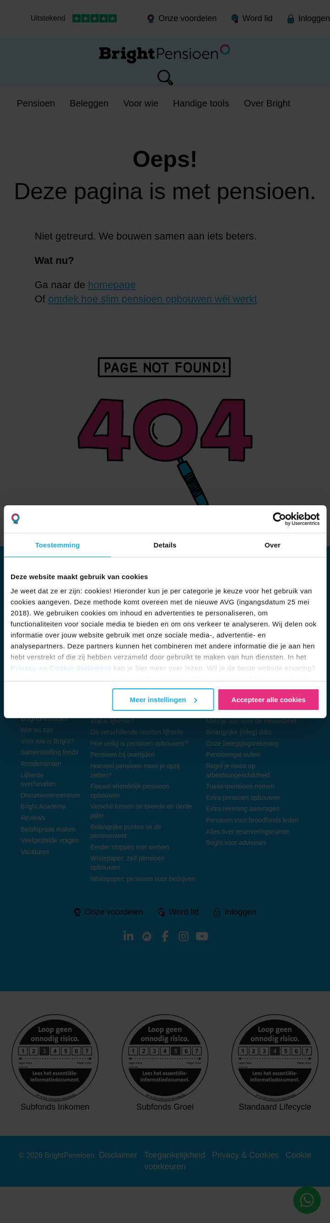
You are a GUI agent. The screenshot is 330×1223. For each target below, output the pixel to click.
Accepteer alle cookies (268, 700)
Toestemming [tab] (57, 545)
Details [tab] (165, 545)
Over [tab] (273, 545)
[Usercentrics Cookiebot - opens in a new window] (279, 519)
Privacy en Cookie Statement (61, 668)
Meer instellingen (163, 700)
